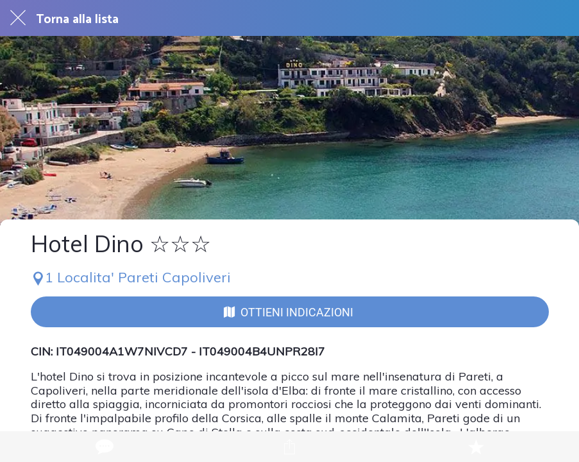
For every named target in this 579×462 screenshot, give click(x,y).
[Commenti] (103, 446)
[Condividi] (289, 446)
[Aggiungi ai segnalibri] (475, 446)
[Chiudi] (18, 18)
